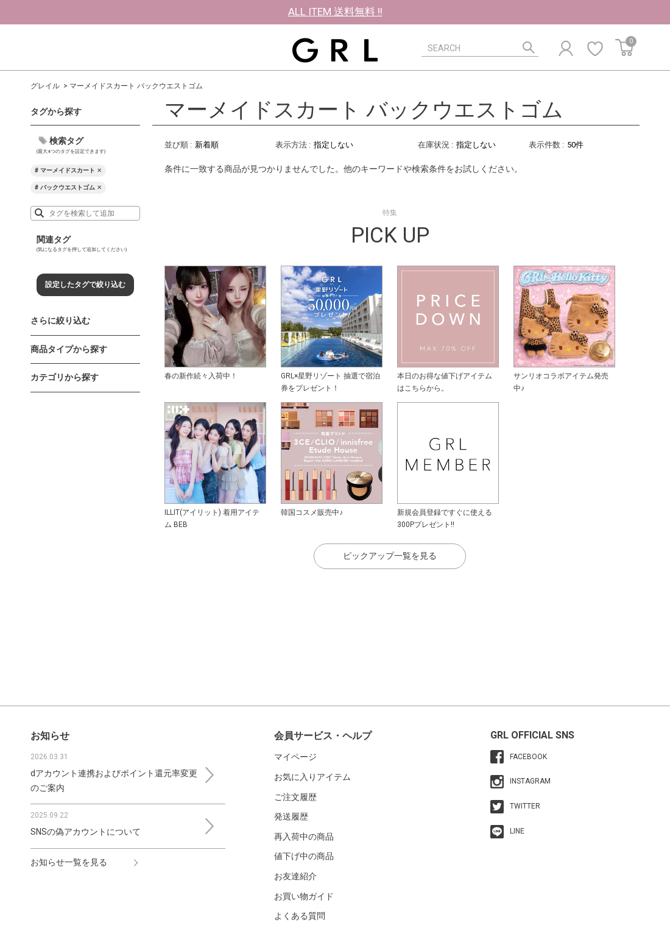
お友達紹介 (295, 876)
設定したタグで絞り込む (85, 284)
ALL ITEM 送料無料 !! (335, 11)
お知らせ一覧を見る (68, 862)
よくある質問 (299, 916)
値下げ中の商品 (304, 856)
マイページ (295, 757)
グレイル (45, 86)
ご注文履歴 (295, 797)
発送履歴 (291, 816)
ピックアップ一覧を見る (390, 556)
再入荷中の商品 (304, 836)
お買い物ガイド (304, 896)
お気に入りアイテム (312, 777)
